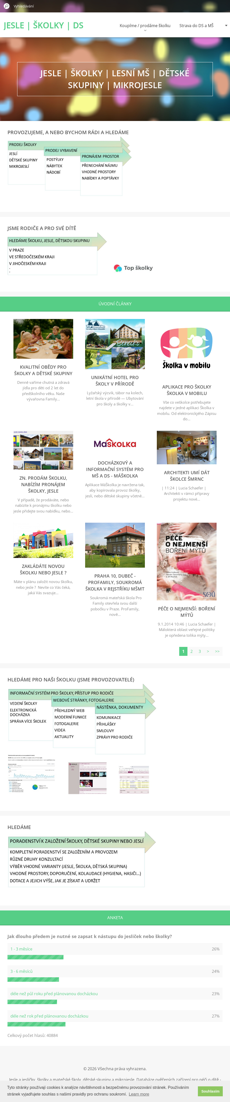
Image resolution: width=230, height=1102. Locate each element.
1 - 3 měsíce (21, 949)
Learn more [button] (139, 1094)
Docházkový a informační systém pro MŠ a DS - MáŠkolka (115, 469)
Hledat (7, 5)
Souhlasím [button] (210, 1091)
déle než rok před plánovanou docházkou (49, 1016)
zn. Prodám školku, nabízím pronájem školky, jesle (43, 484)
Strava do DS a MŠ (196, 25)
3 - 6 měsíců (21, 971)
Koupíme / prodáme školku (145, 27)
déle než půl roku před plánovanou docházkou (54, 993)
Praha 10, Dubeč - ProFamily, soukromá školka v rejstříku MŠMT (114, 582)
